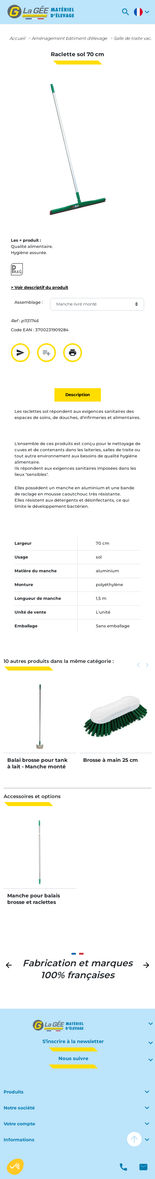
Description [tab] (77, 394)
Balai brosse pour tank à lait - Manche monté (37, 763)
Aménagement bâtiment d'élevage (69, 38)
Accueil (17, 38)
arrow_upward (134, 1139)
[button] (125, 12)
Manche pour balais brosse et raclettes (33, 898)
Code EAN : (22, 329)
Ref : (15, 320)
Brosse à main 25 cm (110, 760)
